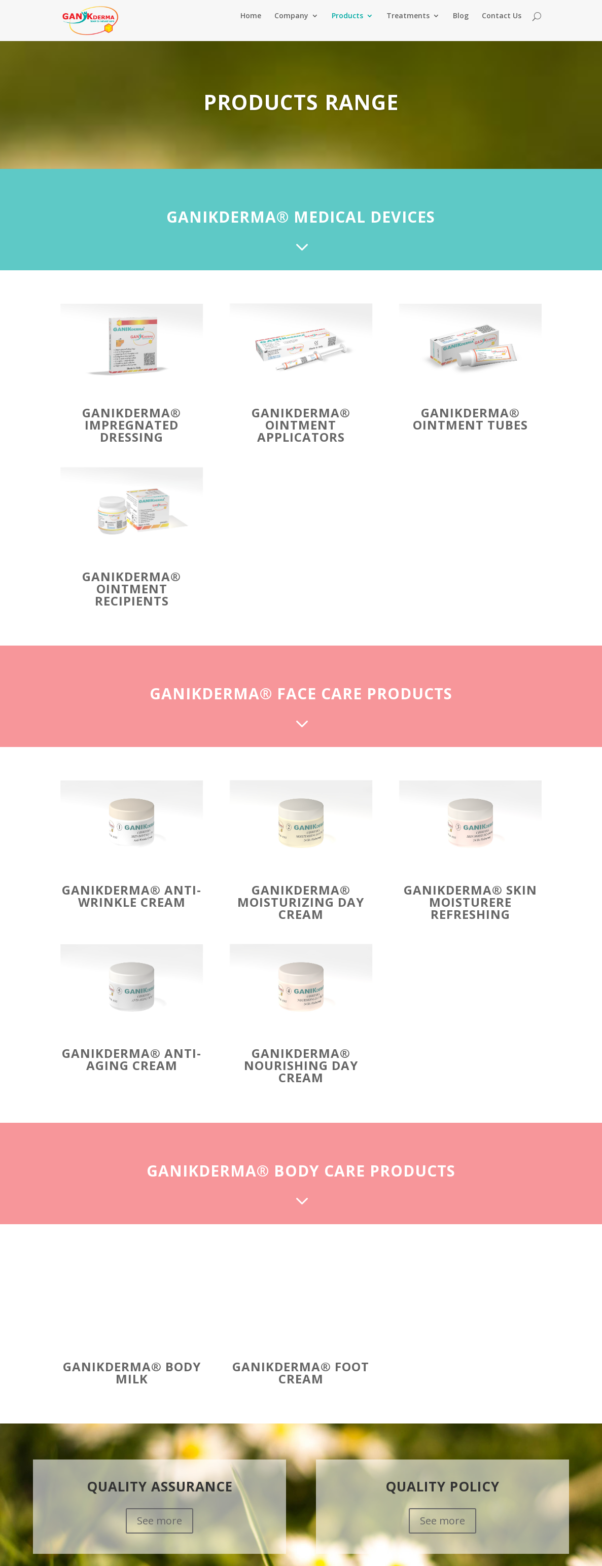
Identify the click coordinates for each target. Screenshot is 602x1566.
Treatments (408, 26)
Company (291, 26)
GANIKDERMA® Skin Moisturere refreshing (470, 911)
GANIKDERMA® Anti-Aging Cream (131, 1068)
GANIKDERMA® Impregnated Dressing (131, 434)
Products (347, 26)
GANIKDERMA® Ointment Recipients (131, 598)
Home (250, 26)
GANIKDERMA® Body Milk (132, 1382)
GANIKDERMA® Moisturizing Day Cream (300, 911)
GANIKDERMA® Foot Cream (300, 1382)
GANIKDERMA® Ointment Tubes (470, 428)
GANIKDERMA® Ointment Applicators (301, 434)
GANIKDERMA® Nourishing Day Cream (301, 1074)
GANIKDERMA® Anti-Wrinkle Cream (131, 905)
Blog (461, 26)
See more (159, 1530)
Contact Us (501, 26)
